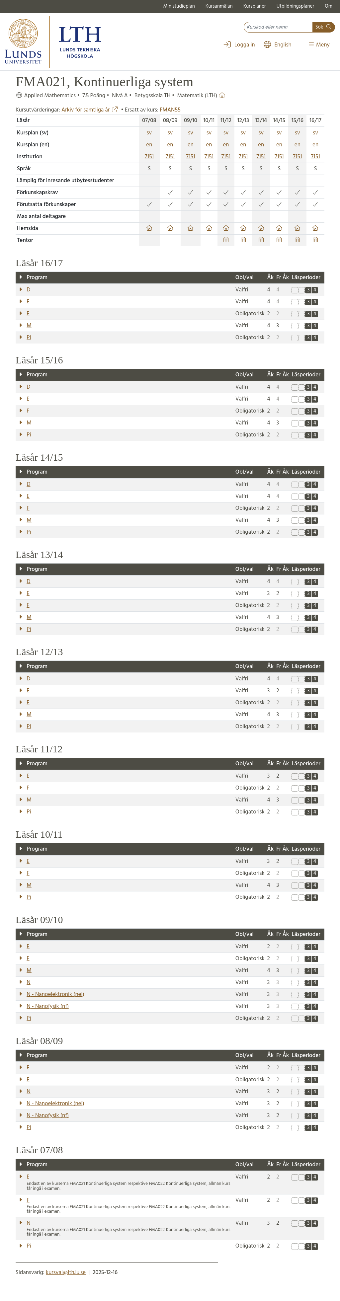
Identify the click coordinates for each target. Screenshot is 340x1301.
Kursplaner (254, 6)
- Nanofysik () (48, 1006)
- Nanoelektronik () (55, 994)
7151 (149, 156)
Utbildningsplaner (295, 6)
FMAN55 (170, 110)
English (277, 44)
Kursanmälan (219, 6)
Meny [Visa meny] (319, 44)
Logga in (239, 44)
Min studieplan (179, 6)
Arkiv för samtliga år (89, 110)
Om (328, 6)
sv (149, 132)
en (149, 144)
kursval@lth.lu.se (66, 1272)
